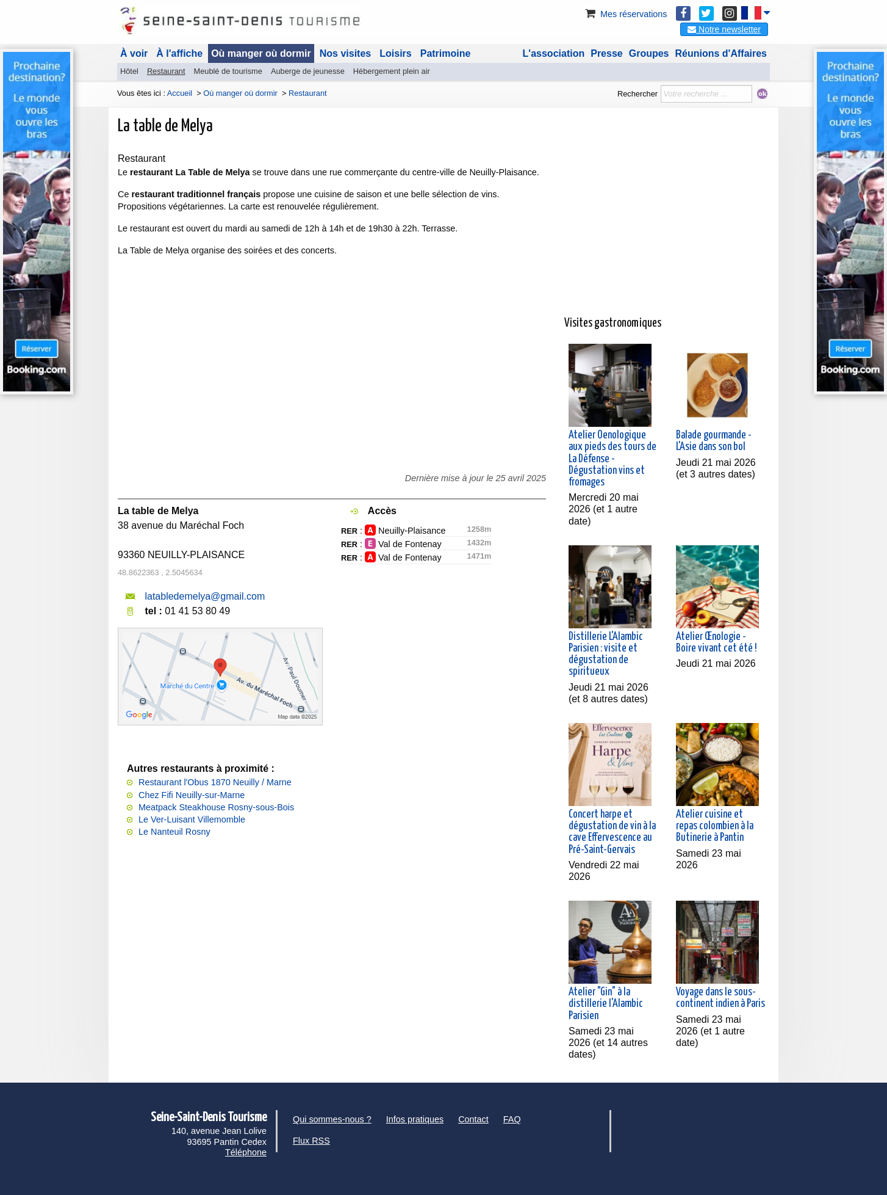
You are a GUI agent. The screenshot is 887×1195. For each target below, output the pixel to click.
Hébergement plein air (391, 71)
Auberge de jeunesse (308, 71)
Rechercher (637, 93)
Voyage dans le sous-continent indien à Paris (720, 998)
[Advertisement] (666, 222)
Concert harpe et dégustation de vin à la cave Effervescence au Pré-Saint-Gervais (612, 832)
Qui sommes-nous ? (332, 1119)
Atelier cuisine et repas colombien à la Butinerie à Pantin (714, 826)
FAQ (512, 1119)
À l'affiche (179, 53)
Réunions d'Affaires (721, 53)
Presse (607, 53)
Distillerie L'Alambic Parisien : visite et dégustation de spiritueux (606, 654)
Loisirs (395, 53)
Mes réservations (625, 14)
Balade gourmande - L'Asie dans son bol (714, 441)
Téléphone (246, 1152)
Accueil (179, 93)
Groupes (649, 53)
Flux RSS (311, 1141)
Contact (473, 1119)
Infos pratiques (415, 1119)
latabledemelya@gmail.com (205, 596)
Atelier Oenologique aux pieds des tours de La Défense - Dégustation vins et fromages (612, 459)
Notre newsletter (724, 29)
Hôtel (129, 71)
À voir (134, 53)
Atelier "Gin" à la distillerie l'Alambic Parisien (606, 1004)
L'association (554, 53)
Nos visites (345, 53)
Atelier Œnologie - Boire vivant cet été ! (716, 642)
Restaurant (166, 71)
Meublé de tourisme (227, 71)
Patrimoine (445, 53)
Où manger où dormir (261, 53)
